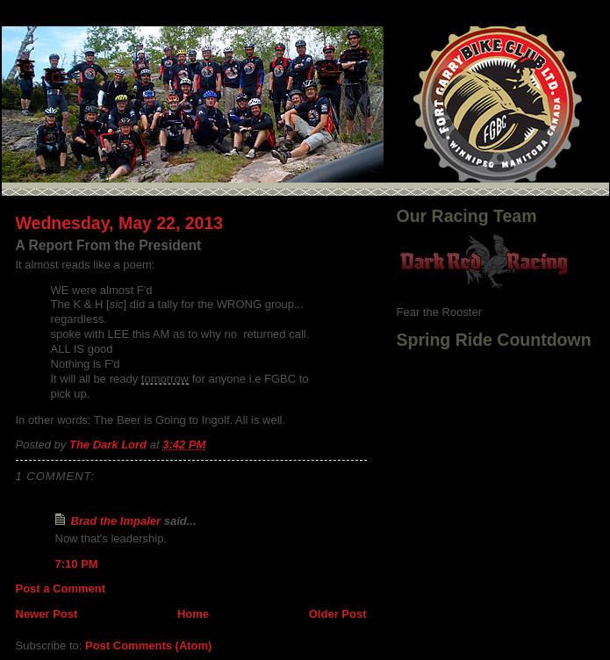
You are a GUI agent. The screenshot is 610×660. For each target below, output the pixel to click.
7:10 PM (76, 563)
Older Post (338, 614)
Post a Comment (61, 588)
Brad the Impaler (116, 520)
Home (193, 614)
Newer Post (47, 614)
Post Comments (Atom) (148, 645)
